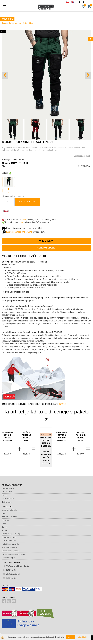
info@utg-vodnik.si (13, 574)
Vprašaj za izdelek (82, 156)
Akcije (4, 524)
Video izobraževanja (9, 510)
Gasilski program (8, 499)
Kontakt (4, 530)
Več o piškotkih (82, 637)
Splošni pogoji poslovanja (11, 534)
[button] (88, 75)
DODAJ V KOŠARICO (27, 202)
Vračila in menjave (8, 558)
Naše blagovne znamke (10, 544)
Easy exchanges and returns (19, 232)
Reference (6, 520)
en (73, 2)
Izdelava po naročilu (9, 517)
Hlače (31, 23)
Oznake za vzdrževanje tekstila (13, 554)
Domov (4, 23)
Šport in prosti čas (15, 23)
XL (5, 191)
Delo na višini (7, 492)
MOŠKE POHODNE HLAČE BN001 (26, 436)
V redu (70, 637)
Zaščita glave (7, 502)
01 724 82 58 (11, 570)
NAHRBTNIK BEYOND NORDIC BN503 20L (7, 436)
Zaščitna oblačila (8, 488)
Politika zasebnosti (9, 541)
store (24, 219)
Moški (25, 23)
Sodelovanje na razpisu (10, 551)
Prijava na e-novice (9, 537)
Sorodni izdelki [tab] (46, 248)
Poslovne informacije (9, 547)
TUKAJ (62, 404)
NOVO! (3, 32)
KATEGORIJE (7, 19)
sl (68, 2)
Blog (3, 513)
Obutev (4, 495)
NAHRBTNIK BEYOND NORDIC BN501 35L (61, 436)
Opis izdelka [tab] (46, 241)
